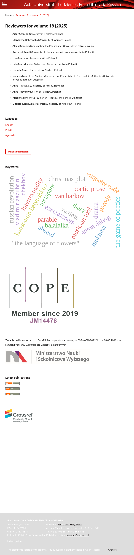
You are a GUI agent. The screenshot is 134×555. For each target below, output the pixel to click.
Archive (112, 549)
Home (8, 15)
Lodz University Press (70, 524)
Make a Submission (18, 151)
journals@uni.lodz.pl (77, 535)
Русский (10, 135)
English (9, 124)
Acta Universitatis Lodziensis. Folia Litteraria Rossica (72, 4)
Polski (8, 130)
